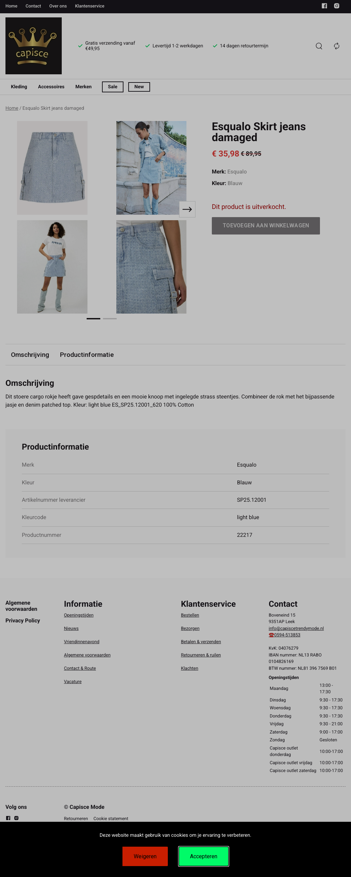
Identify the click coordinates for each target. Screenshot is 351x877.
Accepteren (203, 856)
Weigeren (145, 856)
